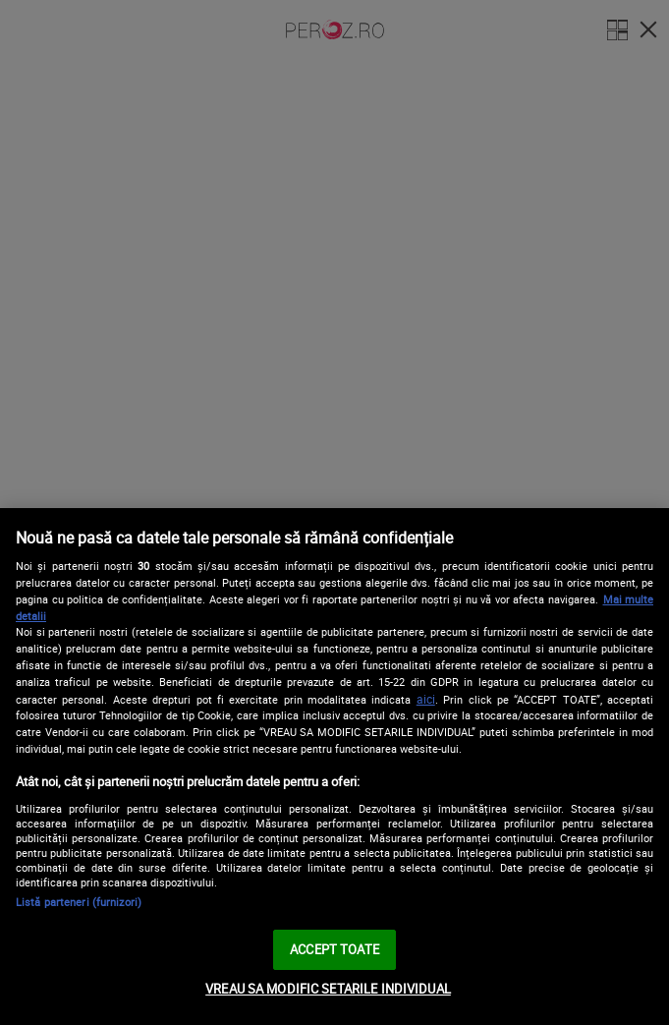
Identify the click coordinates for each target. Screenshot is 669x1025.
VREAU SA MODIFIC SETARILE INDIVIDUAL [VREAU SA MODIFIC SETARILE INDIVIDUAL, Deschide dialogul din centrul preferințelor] (328, 988)
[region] (334, 766)
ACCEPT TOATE (334, 949)
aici (426, 699)
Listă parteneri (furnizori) (78, 901)
